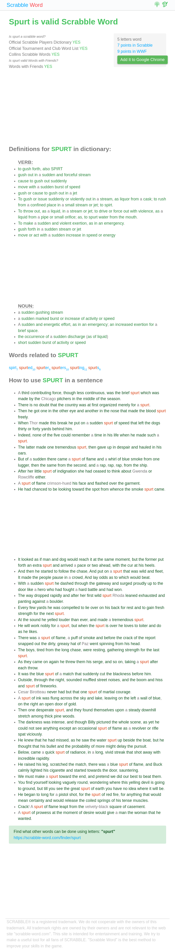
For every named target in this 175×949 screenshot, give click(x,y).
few (32, 607)
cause (23, 181)
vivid (109, 752)
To (20, 199)
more (100, 746)
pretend (102, 776)
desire (88, 812)
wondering (99, 782)
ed (27, 367)
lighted (36, 770)
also (46, 169)
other (63, 411)
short (22, 342)
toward (78, 489)
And (21, 571)
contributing (41, 393)
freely (23, 417)
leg (45, 764)
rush (162, 199)
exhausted (148, 595)
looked (27, 559)
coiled (91, 800)
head (135, 643)
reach (84, 559)
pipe (45, 217)
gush (27, 169)
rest (129, 607)
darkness (34, 722)
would (72, 559)
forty (36, 429)
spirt (108, 205)
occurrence (34, 336)
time (98, 435)
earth (100, 788)
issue (42, 199)
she (81, 471)
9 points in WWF (132, 51)
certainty (36, 800)
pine (57, 716)
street (102, 680)
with (32, 187)
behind (58, 429)
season (113, 398)
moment (122, 559)
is (31, 405)
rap (103, 465)
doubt (44, 405)
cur (130, 565)
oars (22, 453)
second (80, 465)
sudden (48, 175)
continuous (94, 393)
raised (29, 764)
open (49, 704)
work (35, 625)
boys (30, 650)
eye (72, 411)
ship (143, 465)
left (141, 423)
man (47, 559)
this (53, 423)
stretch (24, 716)
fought (68, 589)
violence (145, 211)
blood (151, 411)
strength (25, 613)
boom (141, 680)
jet (75, 193)
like (30, 589)
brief (22, 330)
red (109, 794)
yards (46, 429)
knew (28, 740)
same (52, 465)
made (23, 398)
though (70, 393)
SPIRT (57, 169)
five (57, 435)
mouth (130, 217)
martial (109, 692)
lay (95, 577)
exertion (79, 223)
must (29, 776)
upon (119, 710)
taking (130, 661)
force (117, 211)
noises (114, 680)
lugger (23, 465)
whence (117, 489)
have (117, 788)
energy (109, 235)
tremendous (65, 447)
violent (65, 223)
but (134, 559)
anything (50, 728)
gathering (115, 650)
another (92, 411)
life (116, 435)
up (109, 447)
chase (82, 571)
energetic (52, 324)
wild (142, 571)
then (92, 447)
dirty (51, 643)
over (113, 483)
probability (81, 746)
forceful (70, 175)
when (124, 435)
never (52, 692)
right (34, 704)
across (66, 698)
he (30, 411)
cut (102, 674)
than (75, 619)
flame (91, 459)
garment (132, 483)
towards (94, 770)
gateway (103, 583)
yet (151, 722)
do (159, 625)
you (52, 788)
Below (23, 752)
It (19, 559)
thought (24, 746)
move (23, 187)
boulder (56, 601)
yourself (40, 782)
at (89, 405)
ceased (99, 471)
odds (103, 577)
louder (64, 619)
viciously (34, 734)
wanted (24, 818)
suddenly (59, 181)
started (47, 571)
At (20, 619)
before (109, 637)
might (111, 746)
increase (73, 235)
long (65, 650)
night (59, 680)
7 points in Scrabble (135, 45)
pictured (103, 722)
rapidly (56, 595)
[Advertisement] (87, 108)
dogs (156, 423)
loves (129, 625)
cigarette (57, 770)
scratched (58, 764)
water (103, 217)
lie (87, 607)
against (38, 601)
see (38, 728)
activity (91, 318)
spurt (93, 217)
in (36, 175)
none (37, 435)
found (88, 710)
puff (74, 637)
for (151, 324)
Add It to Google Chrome (142, 59)
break (62, 423)
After (22, 471)
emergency (114, 223)
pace (81, 565)
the (121, 217)
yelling (134, 782)
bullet (51, 746)
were (87, 650)
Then (22, 411)
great (75, 788)
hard (83, 589)
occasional (87, 728)
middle (89, 398)
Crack (23, 806)
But (21, 459)
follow (64, 571)
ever (84, 619)
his (110, 435)
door (22, 589)
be (55, 489)
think (116, 471)
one (44, 411)
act (36, 235)
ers (60, 367)
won (118, 589)
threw (70, 661)
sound (35, 619)
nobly (45, 625)
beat (145, 577)
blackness (122, 674)
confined (38, 205)
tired (40, 650)
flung (55, 698)
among (37, 716)
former (151, 559)
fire (115, 794)
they (27, 661)
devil (145, 782)
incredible (26, 758)
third (25, 393)
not (31, 728)
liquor (125, 199)
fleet (159, 571)
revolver (139, 728)
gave (101, 447)
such (151, 435)
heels (149, 565)
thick (48, 716)
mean (23, 800)
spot (96, 489)
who (50, 589)
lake (98, 698)
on (83, 423)
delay (121, 746)
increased (124, 324)
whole (123, 722)
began (29, 794)
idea (132, 788)
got (36, 411)
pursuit (140, 746)
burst (59, 187)
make (28, 223)
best (134, 776)
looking (64, 489)
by (31, 398)
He (20, 489)
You (21, 782)
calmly (23, 770)
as (117, 199)
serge (98, 661)
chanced (39, 489)
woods (68, 716)
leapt (63, 806)
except (65, 728)
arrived (67, 565)
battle (93, 589)
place (51, 205)
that (53, 405)
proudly (140, 583)
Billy (91, 722)
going (160, 782)
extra (37, 565)
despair (123, 447)
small (69, 205)
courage (123, 692)
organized (108, 405)
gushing (43, 312)
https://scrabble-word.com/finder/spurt (47, 837)
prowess (43, 812)
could (66, 435)
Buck (157, 764)
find (29, 782)
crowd (77, 577)
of (66, 187)
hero (42, 589)
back (115, 607)
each (22, 668)
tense (127, 800)
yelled (52, 619)
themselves (104, 710)
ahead (104, 565)
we (113, 776)
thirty (22, 429)
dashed (67, 583)
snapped (25, 643)
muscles (140, 800)
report (150, 637)
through (81, 583)
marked (42, 318)
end (82, 776)
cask (147, 199)
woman (140, 812)
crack (128, 637)
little (37, 471)
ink (38, 698)
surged (126, 583)
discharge (76, 336)
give (110, 812)
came (62, 459)
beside (129, 740)
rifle (155, 728)
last (156, 650)
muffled (89, 680)
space (32, 330)
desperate (45, 710)
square (115, 806)
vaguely (69, 782)
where (114, 782)
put (77, 423)
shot (138, 752)
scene (135, 722)
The (21, 447)
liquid (55, 211)
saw (85, 740)
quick (49, 752)
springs (103, 800)
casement (135, 806)
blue (126, 459)
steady (134, 710)
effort (65, 324)
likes (33, 631)
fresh (159, 607)
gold (72, 704)
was (110, 393)
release (71, 800)
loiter (143, 625)
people (45, 577)
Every (23, 607)
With (22, 583)
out (30, 175)
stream (84, 175)
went (94, 643)
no (35, 405)
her (30, 471)
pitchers (64, 398)
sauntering (128, 770)
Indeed (24, 435)
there (51, 459)
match (68, 674)
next (50, 613)
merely (124, 405)
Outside (25, 680)
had (88, 471)
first (95, 405)
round (82, 782)
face (82, 483)
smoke (137, 459)
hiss (158, 680)
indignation (67, 471)
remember (81, 435)
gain (150, 607)
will (27, 625)
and (59, 175)
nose (115, 411)
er (43, 367)
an (100, 223)
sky (83, 698)
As (20, 661)
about (126, 471)
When (23, 423)
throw (28, 211)
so (115, 661)
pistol (63, 794)
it (91, 559)
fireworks (48, 686)
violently (77, 199)
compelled (71, 607)
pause (57, 577)
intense (58, 722)
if (41, 559)
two (95, 565)
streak (119, 752)
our (126, 776)
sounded (74, 680)
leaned (131, 595)
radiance (78, 752)
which (146, 393)
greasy (63, 643)
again (54, 661)
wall (143, 698)
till (46, 788)
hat (73, 643)
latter (30, 447)
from (135, 199)
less (80, 393)
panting (24, 601)
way (29, 595)
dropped (41, 595)
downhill (149, 710)
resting (99, 650)
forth (36, 169)
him (68, 429)
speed (74, 187)
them (80, 661)
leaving (111, 698)
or (29, 193)
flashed (101, 483)
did (119, 776)
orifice (70, 217)
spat (22, 734)
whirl (112, 459)
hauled (145, 447)
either (40, 477)
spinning (106, 643)
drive (103, 211)
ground (29, 788)
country (71, 405)
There (23, 405)
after (75, 595)
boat (147, 740)
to (19, 169)
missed (62, 740)
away (147, 752)
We (21, 776)
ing (78, 367)
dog (62, 559)
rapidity (42, 758)
